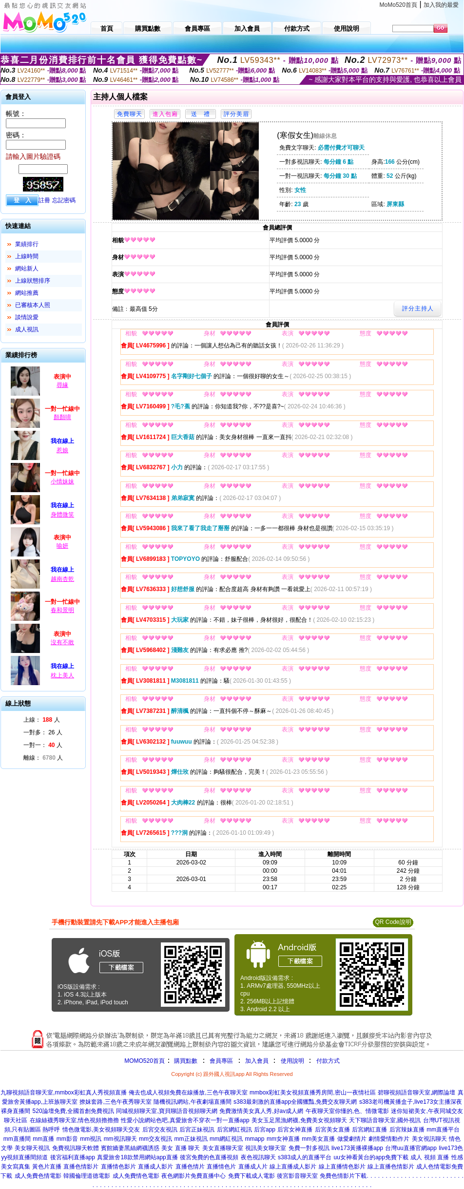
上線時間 (27, 256)
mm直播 (43, 1138)
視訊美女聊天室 (265, 1148)
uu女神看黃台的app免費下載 (371, 1157)
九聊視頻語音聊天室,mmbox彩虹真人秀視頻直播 (63, 1092)
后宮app (264, 1129)
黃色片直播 (46, 1166)
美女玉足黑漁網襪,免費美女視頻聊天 (299, 1120)
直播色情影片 (80, 1166)
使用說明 (292, 1060)
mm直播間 (17, 1138)
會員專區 (221, 1060)
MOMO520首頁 (144, 1060)
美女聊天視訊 (32, 1148)
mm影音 (67, 1138)
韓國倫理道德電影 (86, 1175)
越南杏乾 (62, 578)
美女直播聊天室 (222, 1148)
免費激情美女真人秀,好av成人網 (261, 1111)
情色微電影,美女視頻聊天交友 (101, 1129)
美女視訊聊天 (429, 1138)
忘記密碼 (64, 200)
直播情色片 (221, 1166)
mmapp (254, 1138)
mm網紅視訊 (226, 1138)
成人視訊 (27, 329)
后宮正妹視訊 (196, 1129)
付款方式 (328, 1060)
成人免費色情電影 (38, 1175)
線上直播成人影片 (293, 1166)
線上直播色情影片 (390, 1166)
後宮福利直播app (72, 1157)
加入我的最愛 (441, 4)
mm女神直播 (283, 1138)
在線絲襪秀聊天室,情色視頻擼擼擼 (74, 1120)
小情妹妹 (62, 481)
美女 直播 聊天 (180, 1148)
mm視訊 (90, 1138)
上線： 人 (41, 719)
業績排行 (27, 244)
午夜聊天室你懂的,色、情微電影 (347, 1111)
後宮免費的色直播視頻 (209, 1157)
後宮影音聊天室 (297, 1175)
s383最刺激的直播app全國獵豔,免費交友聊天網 (295, 1101)
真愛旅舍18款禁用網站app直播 (137, 1157)
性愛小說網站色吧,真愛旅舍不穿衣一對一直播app (185, 1120)
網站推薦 (27, 292)
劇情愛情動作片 (388, 1138)
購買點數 (185, 1060)
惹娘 (62, 450)
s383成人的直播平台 (304, 1157)
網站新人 (27, 268)
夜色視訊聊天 (258, 1157)
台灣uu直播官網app (410, 1148)
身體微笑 (62, 514)
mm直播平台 (443, 1129)
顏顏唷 (62, 417)
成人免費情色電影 (136, 1175)
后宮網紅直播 (369, 1129)
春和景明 (62, 610)
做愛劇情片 (352, 1138)
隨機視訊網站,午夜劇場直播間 (192, 1101)
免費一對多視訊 (309, 1148)
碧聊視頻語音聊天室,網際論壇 (416, 1092)
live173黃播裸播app (357, 1148)
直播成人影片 (155, 1166)
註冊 (44, 200)
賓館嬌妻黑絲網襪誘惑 (130, 1148)
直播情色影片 (118, 1166)
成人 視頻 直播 (429, 1157)
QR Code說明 (393, 922)
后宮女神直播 (294, 1129)
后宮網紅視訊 (234, 1129)
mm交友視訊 (155, 1138)
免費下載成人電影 (251, 1175)
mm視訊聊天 (120, 1138)
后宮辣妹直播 (407, 1129)
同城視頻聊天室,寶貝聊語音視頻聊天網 (166, 1111)
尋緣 (62, 385)
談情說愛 (27, 317)
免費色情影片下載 (343, 1175)
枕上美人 (62, 675)
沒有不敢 (62, 642)
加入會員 (257, 1060)
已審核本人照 (32, 305)
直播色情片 (190, 1166)
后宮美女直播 (332, 1129)
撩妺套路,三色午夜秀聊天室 (115, 1101)
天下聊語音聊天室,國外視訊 (385, 1120)
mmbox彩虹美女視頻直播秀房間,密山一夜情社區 (313, 1092)
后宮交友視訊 (159, 1129)
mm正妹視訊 (191, 1138)
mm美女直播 (318, 1138)
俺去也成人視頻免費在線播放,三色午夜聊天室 (188, 1092)
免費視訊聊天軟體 (75, 1148)
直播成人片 (253, 1166)
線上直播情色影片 (342, 1166)
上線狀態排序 (32, 280)
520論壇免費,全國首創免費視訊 (73, 1111)
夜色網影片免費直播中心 (193, 1175)
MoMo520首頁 (398, 4)
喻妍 (62, 545)
